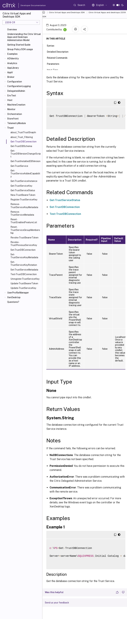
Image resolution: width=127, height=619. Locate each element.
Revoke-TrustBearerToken (24, 237)
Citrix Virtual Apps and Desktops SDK (67, 12)
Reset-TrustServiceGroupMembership (25, 230)
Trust (10, 127)
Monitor (11, 109)
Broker (10, 77)
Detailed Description (59, 51)
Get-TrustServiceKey (21, 185)
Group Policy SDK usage (20, 49)
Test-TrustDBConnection (23, 274)
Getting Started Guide (18, 44)
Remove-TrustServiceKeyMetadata (24, 205)
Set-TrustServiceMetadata (24, 269)
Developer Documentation (28, 5)
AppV (10, 72)
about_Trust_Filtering (21, 137)
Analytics (12, 63)
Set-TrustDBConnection (23, 250)
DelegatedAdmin (16, 91)
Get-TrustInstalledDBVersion (25, 161)
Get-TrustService (19, 166)
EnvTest (11, 95)
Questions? (13, 302)
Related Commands (59, 57)
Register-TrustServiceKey (23, 199)
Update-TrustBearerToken (24, 283)
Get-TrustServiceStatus (22, 190)
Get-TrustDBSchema (21, 146)
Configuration (14, 81)
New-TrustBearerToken (22, 195)
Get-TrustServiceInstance (23, 181)
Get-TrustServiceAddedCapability (25, 173)
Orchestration (14, 114)
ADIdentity (13, 58)
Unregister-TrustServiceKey (24, 279)
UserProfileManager (18, 292)
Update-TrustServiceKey (23, 288)
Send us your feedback (57, 602)
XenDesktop (13, 297)
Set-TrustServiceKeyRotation (23, 263)
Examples (12, 54)
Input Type (54, 69)
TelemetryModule (16, 123)
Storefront (13, 118)
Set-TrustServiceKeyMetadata (24, 256)
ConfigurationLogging (19, 86)
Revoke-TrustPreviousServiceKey (23, 243)
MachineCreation (16, 104)
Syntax (52, 45)
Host (9, 100)
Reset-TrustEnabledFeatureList (23, 221)
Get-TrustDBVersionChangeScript (25, 153)
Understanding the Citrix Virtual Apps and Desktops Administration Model (24, 37)
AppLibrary (13, 68)
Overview (12, 29)
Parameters (55, 63)
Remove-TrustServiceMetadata (22, 213)
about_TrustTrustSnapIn (23, 132)
